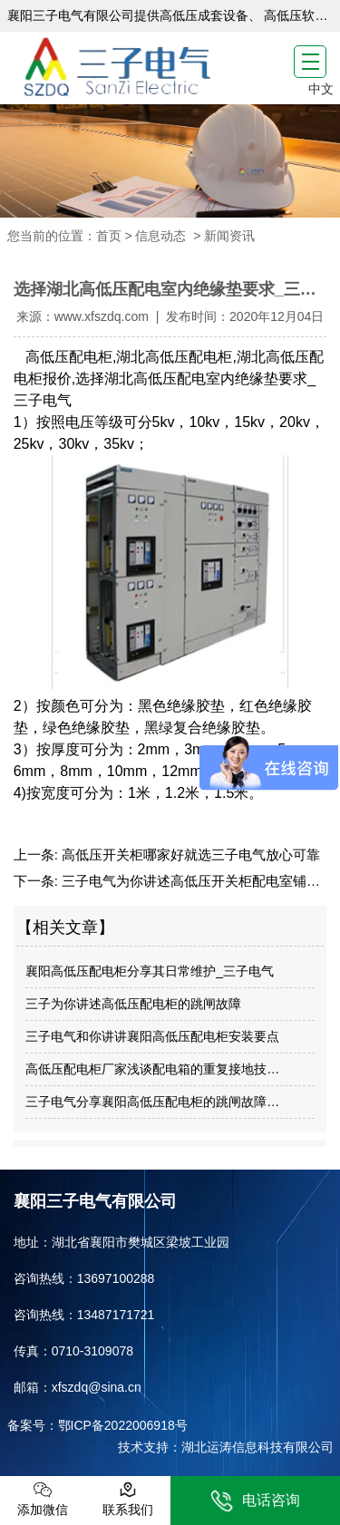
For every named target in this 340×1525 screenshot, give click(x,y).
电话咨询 (255, 1501)
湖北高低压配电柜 (174, 356)
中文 (321, 89)
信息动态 (160, 235)
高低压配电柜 (68, 356)
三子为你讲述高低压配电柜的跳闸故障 (133, 1003)
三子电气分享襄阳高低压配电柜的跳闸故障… (152, 1101)
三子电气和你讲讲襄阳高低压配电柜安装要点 (152, 1036)
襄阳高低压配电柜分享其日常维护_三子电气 (149, 971)
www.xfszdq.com (101, 316)
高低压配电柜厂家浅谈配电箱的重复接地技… (152, 1069)
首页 (108, 235)
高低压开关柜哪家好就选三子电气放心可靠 (189, 854)
